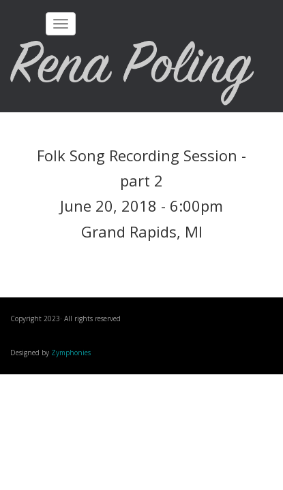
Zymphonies (71, 352)
